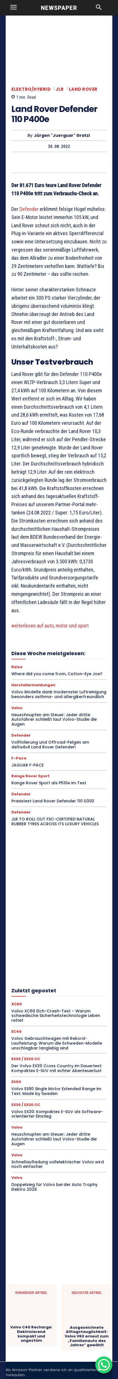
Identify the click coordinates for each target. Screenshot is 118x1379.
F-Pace (18, 758)
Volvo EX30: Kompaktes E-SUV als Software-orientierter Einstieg (57, 1114)
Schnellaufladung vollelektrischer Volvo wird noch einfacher (57, 1164)
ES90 (16, 1082)
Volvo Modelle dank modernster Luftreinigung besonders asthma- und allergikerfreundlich (58, 694)
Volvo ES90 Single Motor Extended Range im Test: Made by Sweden (56, 1091)
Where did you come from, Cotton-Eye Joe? (56, 674)
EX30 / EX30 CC (25, 1059)
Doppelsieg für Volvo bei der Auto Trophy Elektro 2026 (54, 1187)
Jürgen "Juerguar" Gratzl (62, 135)
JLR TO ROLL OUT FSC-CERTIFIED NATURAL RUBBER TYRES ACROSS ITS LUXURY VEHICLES (55, 821)
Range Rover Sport (30, 776)
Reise (16, 667)
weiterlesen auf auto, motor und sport (50, 626)
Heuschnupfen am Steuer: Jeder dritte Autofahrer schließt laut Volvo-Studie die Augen (54, 719)
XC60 (16, 1004)
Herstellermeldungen (33, 685)
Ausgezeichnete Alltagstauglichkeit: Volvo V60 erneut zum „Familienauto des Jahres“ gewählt (87, 1336)
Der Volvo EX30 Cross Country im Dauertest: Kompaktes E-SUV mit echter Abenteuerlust (56, 1068)
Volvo (16, 708)
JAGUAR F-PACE (27, 765)
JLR (60, 89)
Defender (29, 209)
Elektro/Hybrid (30, 89)
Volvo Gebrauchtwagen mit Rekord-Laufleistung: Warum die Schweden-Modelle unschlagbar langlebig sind (56, 1043)
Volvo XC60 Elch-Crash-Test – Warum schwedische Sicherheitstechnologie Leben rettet (55, 1015)
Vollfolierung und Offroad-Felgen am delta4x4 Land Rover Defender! (50, 744)
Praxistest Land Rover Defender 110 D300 (52, 801)
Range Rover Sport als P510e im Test (48, 783)
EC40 (16, 1031)
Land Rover (83, 89)
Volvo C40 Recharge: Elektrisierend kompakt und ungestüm (31, 1334)
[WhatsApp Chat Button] (103, 1364)
